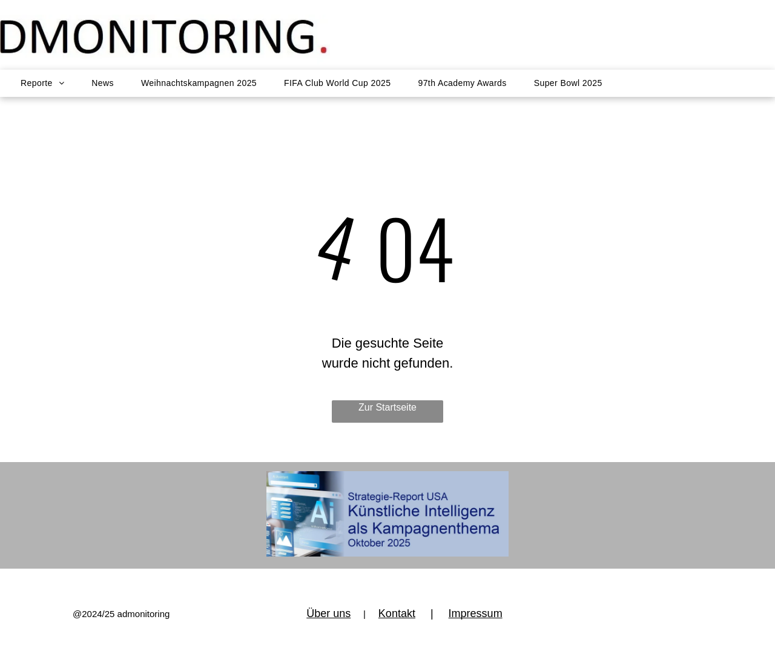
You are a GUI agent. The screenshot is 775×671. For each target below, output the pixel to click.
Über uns (328, 613)
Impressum (476, 613)
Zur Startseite (387, 407)
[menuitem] (50, 98)
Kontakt (396, 613)
